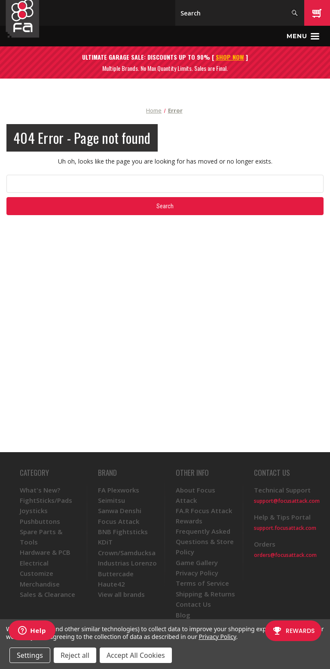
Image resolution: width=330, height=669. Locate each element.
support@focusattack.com (287, 501)
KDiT (105, 542)
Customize (36, 573)
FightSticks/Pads (46, 500)
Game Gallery (197, 562)
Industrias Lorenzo (127, 563)
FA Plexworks (118, 490)
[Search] (239, 13)
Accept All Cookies (136, 655)
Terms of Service (202, 583)
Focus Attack (118, 521)
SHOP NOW (230, 56)
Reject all (75, 655)
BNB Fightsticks (123, 531)
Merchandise (40, 584)
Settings (30, 655)
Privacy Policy (197, 573)
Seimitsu (111, 500)
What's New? (40, 490)
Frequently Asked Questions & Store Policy (205, 541)
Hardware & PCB (45, 552)
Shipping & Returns (205, 594)
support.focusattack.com (285, 528)
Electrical (34, 563)
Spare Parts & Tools (41, 536)
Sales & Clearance (47, 594)
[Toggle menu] (303, 36)
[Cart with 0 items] (317, 13)
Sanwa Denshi (119, 510)
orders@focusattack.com (285, 555)
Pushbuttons (40, 521)
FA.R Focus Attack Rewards (204, 515)
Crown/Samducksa (127, 552)
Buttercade (116, 573)
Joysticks (34, 510)
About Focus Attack (195, 495)
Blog (183, 615)
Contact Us (193, 604)
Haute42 (111, 584)
